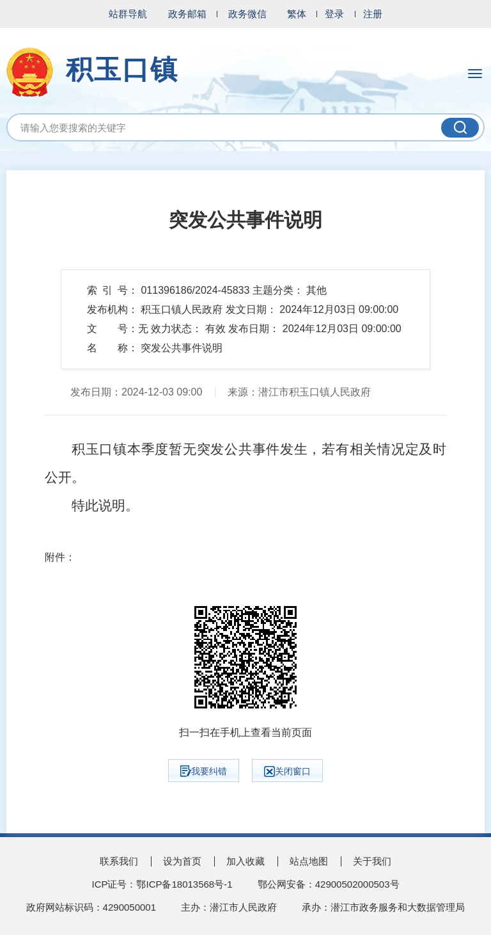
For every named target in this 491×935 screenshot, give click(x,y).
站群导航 (128, 13)
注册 (372, 13)
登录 (334, 13)
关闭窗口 (287, 771)
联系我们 (119, 861)
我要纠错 (203, 771)
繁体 (296, 13)
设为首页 (182, 861)
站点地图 (309, 861)
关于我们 (372, 861)
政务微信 (247, 13)
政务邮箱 (187, 13)
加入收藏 (245, 861)
